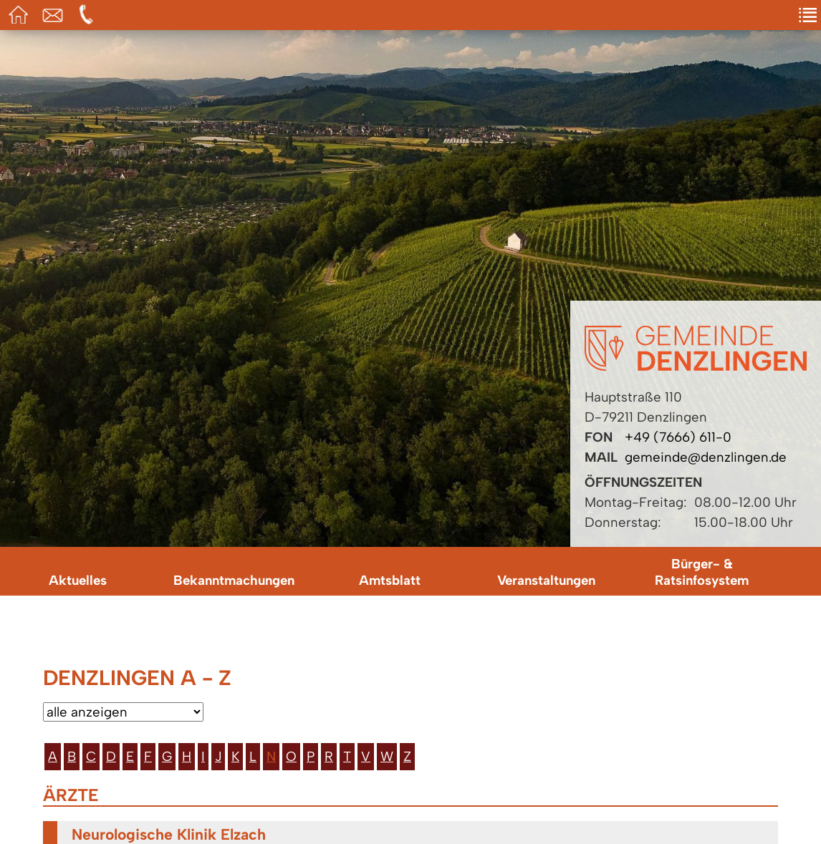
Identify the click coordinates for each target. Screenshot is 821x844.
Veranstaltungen (546, 580)
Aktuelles (78, 580)
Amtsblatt (390, 580)
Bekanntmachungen (233, 580)
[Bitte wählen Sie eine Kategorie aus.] (123, 712)
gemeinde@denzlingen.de (706, 457)
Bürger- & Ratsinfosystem (702, 572)
